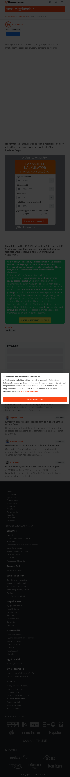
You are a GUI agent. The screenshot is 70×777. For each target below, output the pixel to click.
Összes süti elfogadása (35, 399)
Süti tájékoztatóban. (29, 391)
